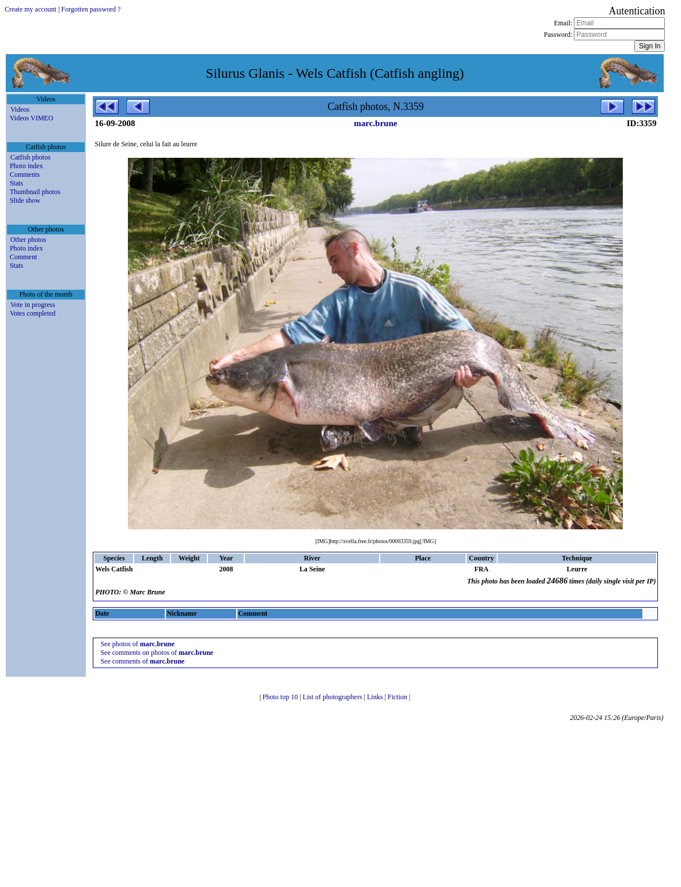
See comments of (142, 661)
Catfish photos (30, 157)
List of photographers (333, 697)
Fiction (398, 697)
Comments (25, 174)
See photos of (137, 644)
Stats (16, 183)
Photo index (26, 166)
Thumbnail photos (35, 192)
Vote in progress (32, 305)
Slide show (25, 200)
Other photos (28, 240)
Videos (19, 109)
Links (375, 697)
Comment (23, 257)
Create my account (30, 9)
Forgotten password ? (90, 9)
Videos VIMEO (31, 118)
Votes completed (32, 313)
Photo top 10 (281, 697)
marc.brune (375, 123)
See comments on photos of (156, 653)
